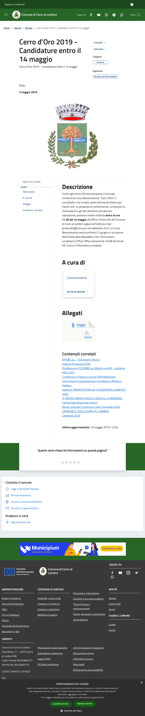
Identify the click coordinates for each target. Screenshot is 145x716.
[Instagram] (105, 15)
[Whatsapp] (120, 15)
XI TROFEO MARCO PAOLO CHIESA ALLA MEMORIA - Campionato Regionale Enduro (93, 400)
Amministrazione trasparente (88, 648)
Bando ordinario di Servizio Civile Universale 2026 (91, 407)
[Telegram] (113, 15)
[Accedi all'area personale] (132, 4)
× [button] (141, 682)
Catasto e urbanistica (49, 609)
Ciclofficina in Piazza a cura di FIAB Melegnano (89, 377)
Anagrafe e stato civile (49, 598)
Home (7, 28)
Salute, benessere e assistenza (89, 614)
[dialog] (72, 697)
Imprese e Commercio (49, 604)
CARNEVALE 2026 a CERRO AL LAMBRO (85, 411)
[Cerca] (138, 15)
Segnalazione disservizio (50, 653)
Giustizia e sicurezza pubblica (88, 599)
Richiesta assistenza (48, 664)
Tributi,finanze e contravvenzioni (81, 606)
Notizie (28, 28)
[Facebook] (90, 15)
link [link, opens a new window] (102, 697)
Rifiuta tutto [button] (85, 703)
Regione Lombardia (15, 4)
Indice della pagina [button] (31, 181)
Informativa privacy (83, 659)
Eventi (112, 630)
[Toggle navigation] (6, 14)
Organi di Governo (11, 598)
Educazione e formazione (86, 593)
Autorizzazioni (80, 619)
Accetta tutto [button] (60, 704)
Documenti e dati (11, 631)
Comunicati (115, 604)
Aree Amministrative (13, 604)
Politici (5, 620)
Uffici (4, 609)
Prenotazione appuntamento (52, 648)
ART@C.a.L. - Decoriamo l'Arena (80, 360)
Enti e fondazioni (10, 615)
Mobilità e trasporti (47, 615)
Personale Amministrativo (15, 626)
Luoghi (112, 624)
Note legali (78, 664)
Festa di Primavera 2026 (76, 364)
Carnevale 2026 (71, 415)
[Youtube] (97, 15)
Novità (17, 28)
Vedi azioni (101, 49)
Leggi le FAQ (44, 659)
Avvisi (112, 609)
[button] (72, 710)
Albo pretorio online (83, 653)
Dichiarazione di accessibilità (88, 670)
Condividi (100, 43)
